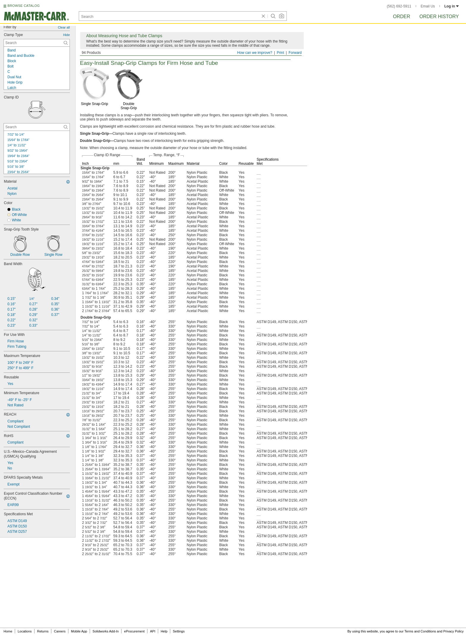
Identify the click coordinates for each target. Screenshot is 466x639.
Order (401, 16)
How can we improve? (254, 53)
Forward (295, 53)
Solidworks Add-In (105, 631)
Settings (179, 631)
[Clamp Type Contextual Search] (37, 43)
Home (8, 631)
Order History (439, 16)
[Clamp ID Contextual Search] (37, 127)
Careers (59, 631)
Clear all (64, 27)
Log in (451, 6)
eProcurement (134, 631)
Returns (43, 631)
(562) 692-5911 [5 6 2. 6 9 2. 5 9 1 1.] (399, 6)
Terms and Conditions (420, 631)
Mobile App (79, 631)
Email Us (428, 6)
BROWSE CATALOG (23, 5)
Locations (25, 631)
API (152, 631)
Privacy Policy (453, 631)
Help (164, 631)
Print (280, 53)
